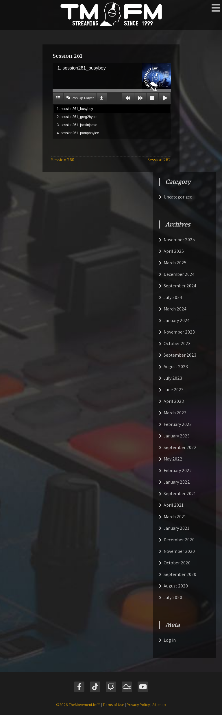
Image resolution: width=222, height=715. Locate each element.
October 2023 (177, 343)
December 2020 (179, 540)
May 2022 (173, 459)
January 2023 (177, 436)
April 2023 (174, 401)
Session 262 (159, 160)
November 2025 (179, 240)
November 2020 (179, 551)
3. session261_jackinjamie (77, 125)
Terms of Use (113, 704)
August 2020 (176, 586)
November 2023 (179, 332)
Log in (170, 640)
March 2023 (175, 413)
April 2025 (174, 251)
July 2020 (173, 597)
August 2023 (176, 367)
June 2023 (174, 390)
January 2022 (177, 482)
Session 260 (62, 160)
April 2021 (174, 505)
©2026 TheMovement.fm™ (78, 704)
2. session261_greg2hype (76, 117)
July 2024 (173, 297)
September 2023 (180, 355)
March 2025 (175, 263)
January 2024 (177, 320)
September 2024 (180, 286)
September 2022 (180, 447)
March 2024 (175, 309)
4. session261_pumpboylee (78, 133)
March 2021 (175, 517)
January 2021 (176, 528)
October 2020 (177, 563)
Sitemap (159, 704)
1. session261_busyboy (75, 109)
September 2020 (180, 574)
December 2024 (179, 274)
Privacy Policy (138, 704)
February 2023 (178, 424)
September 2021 (180, 494)
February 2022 (178, 470)
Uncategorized (178, 197)
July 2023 (173, 378)
